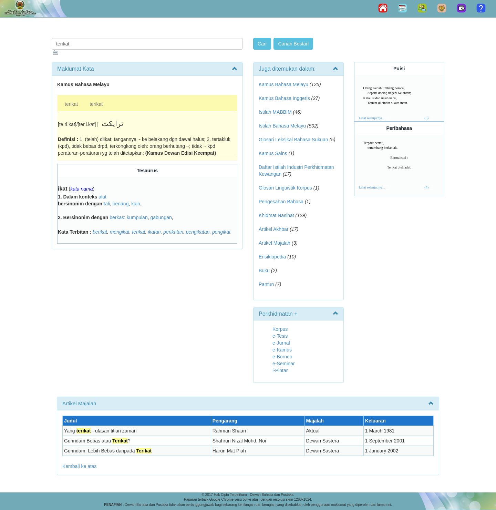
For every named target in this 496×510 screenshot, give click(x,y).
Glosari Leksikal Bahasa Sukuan (293, 139)
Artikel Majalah (274, 243)
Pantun (266, 284)
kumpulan (137, 217)
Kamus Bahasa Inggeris (284, 98)
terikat (71, 104)
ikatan (154, 232)
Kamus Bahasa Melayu (284, 84)
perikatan (173, 232)
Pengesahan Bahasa (281, 201)
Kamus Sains (273, 153)
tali (107, 203)
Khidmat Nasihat (276, 215)
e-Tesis (280, 336)
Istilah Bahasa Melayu (282, 126)
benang (121, 203)
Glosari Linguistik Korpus (285, 188)
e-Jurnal (281, 343)
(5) (426, 118)
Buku (264, 270)
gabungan (161, 217)
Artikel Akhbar (273, 229)
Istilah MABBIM (275, 112)
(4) (426, 187)
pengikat (221, 232)
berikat (100, 232)
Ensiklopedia (272, 256)
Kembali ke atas (79, 466)
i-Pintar (280, 370)
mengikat (120, 232)
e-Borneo (282, 356)
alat (102, 197)
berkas (117, 217)
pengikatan (198, 232)
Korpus (280, 329)
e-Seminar (283, 363)
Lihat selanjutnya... (372, 118)
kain (135, 203)
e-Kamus (282, 350)
